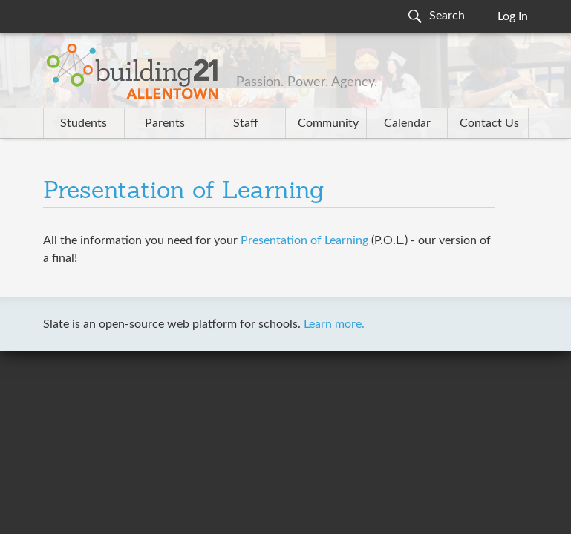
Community (328, 123)
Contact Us (489, 123)
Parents (165, 123)
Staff (245, 123)
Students (83, 123)
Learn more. (334, 324)
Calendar (407, 123)
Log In (512, 16)
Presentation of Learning (183, 192)
